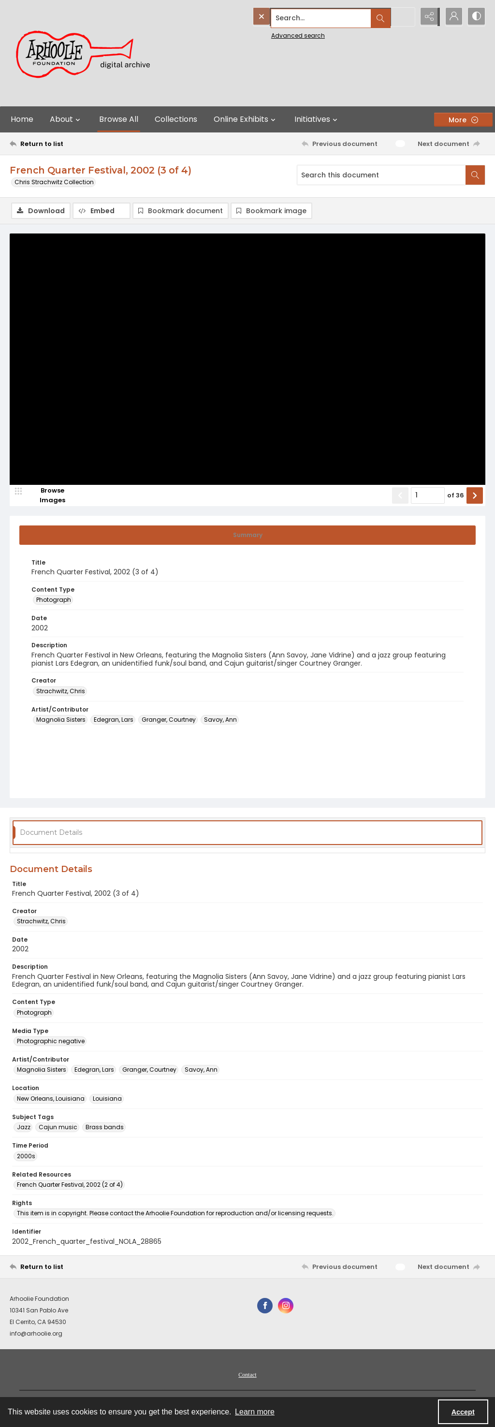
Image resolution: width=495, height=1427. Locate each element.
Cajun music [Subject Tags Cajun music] (58, 1128)
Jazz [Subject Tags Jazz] (23, 1128)
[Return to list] (74, 143)
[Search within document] (475, 175)
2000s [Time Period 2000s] (26, 1156)
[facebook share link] (265, 1306)
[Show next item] (474, 496)
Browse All (118, 119)
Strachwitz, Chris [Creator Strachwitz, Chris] (60, 691)
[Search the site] (312, 17)
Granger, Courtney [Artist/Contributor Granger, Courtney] (169, 720)
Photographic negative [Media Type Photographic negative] (51, 1042)
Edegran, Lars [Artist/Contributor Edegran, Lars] (113, 720)
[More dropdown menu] (463, 120)
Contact (247, 1375)
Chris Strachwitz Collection (54, 182)
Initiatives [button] (317, 119)
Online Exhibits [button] (246, 119)
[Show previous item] (400, 496)
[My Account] (451, 17)
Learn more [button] (255, 1412)
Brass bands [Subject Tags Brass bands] (105, 1128)
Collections (176, 119)
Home (22, 119)
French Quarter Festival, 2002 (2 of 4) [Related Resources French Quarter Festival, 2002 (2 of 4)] (70, 1185)
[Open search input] (403, 17)
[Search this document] (381, 175)
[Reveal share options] (427, 17)
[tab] (247, 535)
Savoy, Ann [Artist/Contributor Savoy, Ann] (220, 720)
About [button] (66, 119)
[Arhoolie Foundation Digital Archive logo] (87, 53)
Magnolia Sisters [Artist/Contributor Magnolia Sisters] (61, 720)
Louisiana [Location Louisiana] (107, 1099)
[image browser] (46, 496)
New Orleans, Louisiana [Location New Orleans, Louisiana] (51, 1099)
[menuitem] (247, 1375)
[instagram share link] (285, 1306)
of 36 (455, 495)
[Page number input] (428, 496)
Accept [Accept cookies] (463, 1412)
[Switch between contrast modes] (475, 17)
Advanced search (276, 34)
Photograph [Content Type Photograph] (53, 601)
